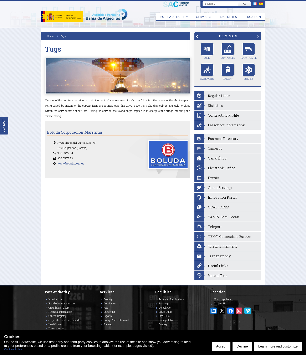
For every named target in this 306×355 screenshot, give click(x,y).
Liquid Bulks (165, 311)
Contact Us (220, 303)
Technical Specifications (171, 299)
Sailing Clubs (166, 320)
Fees (106, 307)
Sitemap (108, 324)
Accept (221, 346)
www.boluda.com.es (70, 163)
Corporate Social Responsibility (65, 320)
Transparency (56, 328)
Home (50, 36)
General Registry (57, 316)
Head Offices (55, 324)
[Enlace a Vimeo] (247, 311)
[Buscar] (244, 3)
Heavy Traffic (248, 50)
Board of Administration (62, 303)
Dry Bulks (164, 316)
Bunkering (109, 311)
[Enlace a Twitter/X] (222, 311)
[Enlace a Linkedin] (213, 311)
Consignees (110, 303)
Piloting (108, 299)
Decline (242, 346)
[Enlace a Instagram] (239, 311)
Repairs (108, 316)
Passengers (207, 71)
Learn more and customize (278, 346)
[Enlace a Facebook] (230, 311)
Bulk (207, 50)
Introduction (55, 299)
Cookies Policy (13, 349)
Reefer (248, 71)
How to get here (222, 299)
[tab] (228, 36)
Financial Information (60, 311)
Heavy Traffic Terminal (116, 320)
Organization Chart (59, 307)
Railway (228, 71)
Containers (228, 50)
